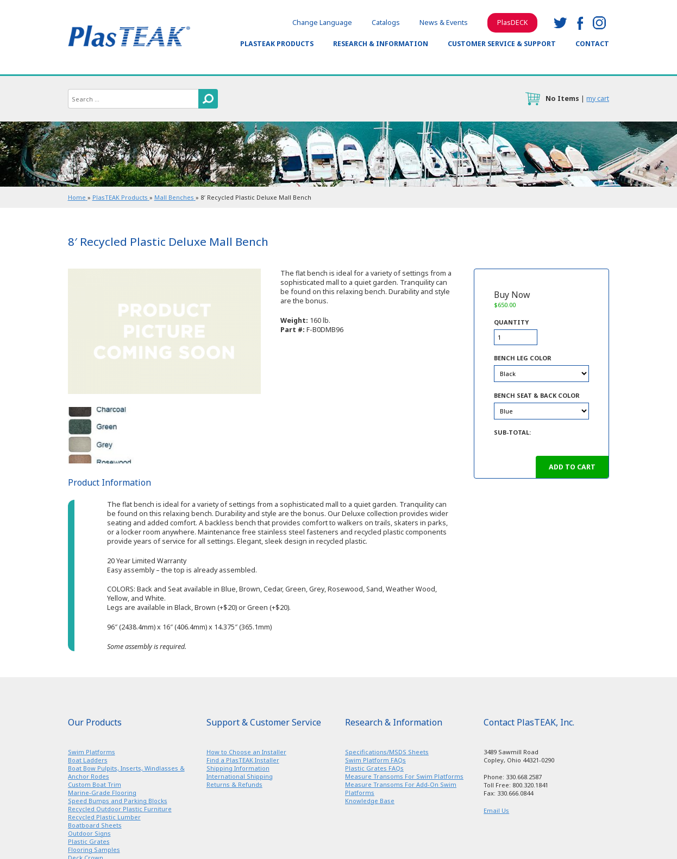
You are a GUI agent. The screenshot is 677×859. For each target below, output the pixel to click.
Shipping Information (237, 768)
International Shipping (239, 776)
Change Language (322, 22)
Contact (592, 43)
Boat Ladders (88, 760)
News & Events (443, 22)
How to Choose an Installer (246, 752)
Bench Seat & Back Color (537, 395)
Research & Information (380, 43)
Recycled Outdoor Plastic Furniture (120, 809)
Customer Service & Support (502, 43)
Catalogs (386, 22)
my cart (597, 98)
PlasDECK (512, 22)
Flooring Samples (94, 849)
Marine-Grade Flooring (102, 792)
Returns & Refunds (234, 784)
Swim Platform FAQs (375, 760)
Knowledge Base (369, 801)
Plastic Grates (89, 841)
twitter (560, 23)
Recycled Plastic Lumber (104, 817)
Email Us (496, 810)
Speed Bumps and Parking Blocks (117, 801)
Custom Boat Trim (94, 784)
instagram (599, 23)
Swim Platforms (91, 752)
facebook (580, 23)
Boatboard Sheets (95, 825)
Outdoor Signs (89, 833)
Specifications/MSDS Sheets (387, 752)
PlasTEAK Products (277, 43)
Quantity (511, 322)
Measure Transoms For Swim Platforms (404, 776)
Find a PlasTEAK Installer (242, 760)
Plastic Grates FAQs (374, 768)
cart (532, 99)
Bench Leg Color (522, 358)
